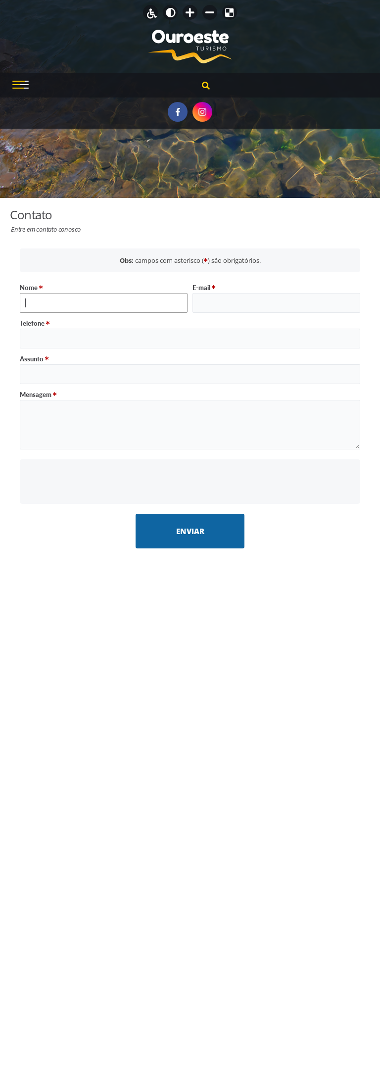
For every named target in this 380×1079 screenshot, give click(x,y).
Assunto (34, 359)
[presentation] (190, 481)
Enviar (190, 531)
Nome (31, 288)
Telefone (35, 323)
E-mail (204, 288)
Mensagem (38, 394)
